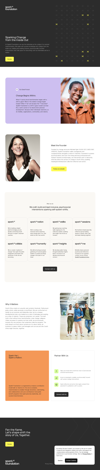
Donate (9, 59)
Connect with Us (50, 269)
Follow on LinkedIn (59, 170)
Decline (60, 460)
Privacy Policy (87, 454)
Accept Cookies (71, 460)
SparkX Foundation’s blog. (82, 257)
